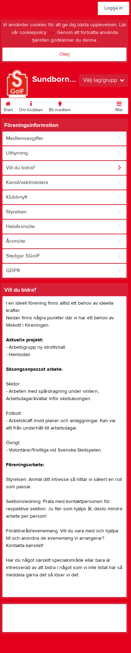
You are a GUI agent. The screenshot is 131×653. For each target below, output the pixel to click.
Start (8, 105)
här (51, 32)
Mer (119, 105)
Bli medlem (60, 105)
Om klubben (31, 105)
